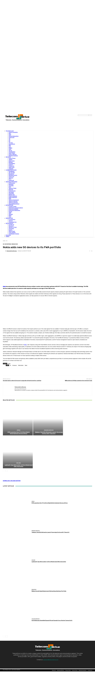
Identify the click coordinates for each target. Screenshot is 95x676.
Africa (18, 406)
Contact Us (90, 649)
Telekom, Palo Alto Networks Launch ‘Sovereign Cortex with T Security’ (48, 409)
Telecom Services (13, 202)
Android (11, 164)
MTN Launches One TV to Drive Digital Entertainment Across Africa (18, 409)
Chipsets (11, 168)
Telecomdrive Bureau (12, 250)
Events (10, 229)
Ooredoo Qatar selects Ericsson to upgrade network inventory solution (22, 353)
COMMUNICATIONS (11, 170)
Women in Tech (13, 227)
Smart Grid (11, 137)
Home (4, 240)
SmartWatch (12, 163)
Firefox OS (11, 166)
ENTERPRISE (9, 205)
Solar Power (12, 153)
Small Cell (11, 180)
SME (10, 213)
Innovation (14, 244)
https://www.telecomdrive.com (20, 361)
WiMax (10, 147)
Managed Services (49, 406)
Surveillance (12, 144)
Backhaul (11, 184)
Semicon (11, 177)
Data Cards (12, 160)
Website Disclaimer (82, 649)
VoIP (10, 149)
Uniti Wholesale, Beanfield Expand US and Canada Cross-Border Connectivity (52, 599)
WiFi (10, 145)
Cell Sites (11, 185)
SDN (10, 134)
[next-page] (6, 449)
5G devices (14, 338)
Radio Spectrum (13, 197)
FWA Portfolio (20, 338)
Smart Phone (12, 158)
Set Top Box (12, 172)
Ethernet (11, 189)
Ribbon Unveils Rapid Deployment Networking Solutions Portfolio (49, 570)
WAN (10, 215)
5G (9, 141)
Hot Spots (11, 192)
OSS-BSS (11, 193)
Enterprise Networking (14, 210)
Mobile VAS (12, 194)
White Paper (12, 231)
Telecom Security (13, 201)
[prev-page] (4, 449)
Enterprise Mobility (13, 209)
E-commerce (12, 219)
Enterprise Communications (16, 207)
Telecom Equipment (14, 200)
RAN (10, 198)
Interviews (11, 228)
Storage (11, 214)
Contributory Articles (14, 233)
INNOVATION (9, 218)
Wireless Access (13, 175)
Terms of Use (74, 649)
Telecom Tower (12, 188)
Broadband (11, 171)
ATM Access (12, 183)
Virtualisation (12, 151)
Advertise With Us (60, 649)
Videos (7, 236)
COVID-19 (11, 224)
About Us (54, 649)
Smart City (11, 176)
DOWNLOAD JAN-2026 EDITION (11, 459)
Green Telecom (12, 154)
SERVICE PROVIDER (11, 181)
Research (11, 226)
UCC (10, 216)
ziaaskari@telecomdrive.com (50, 638)
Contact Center (12, 206)
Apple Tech (11, 167)
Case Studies (12, 232)
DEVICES (8, 157)
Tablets (10, 159)
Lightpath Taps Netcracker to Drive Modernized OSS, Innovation (18, 444)
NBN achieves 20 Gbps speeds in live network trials (78, 353)
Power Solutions (13, 196)
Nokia (4, 286)
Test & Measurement (14, 203)
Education (8, 235)
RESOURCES (9, 223)
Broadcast (11, 174)
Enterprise (8, 244)
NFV (10, 133)
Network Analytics (13, 155)
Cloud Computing (13, 132)
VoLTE (10, 150)
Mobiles (11, 162)
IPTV (10, 179)
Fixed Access (12, 190)
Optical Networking (13, 136)
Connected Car (12, 222)
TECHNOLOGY (10, 131)
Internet (11, 220)
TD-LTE (11, 142)
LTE (10, 146)
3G (9, 138)
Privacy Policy (68, 649)
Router (10, 211)
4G (9, 140)
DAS (10, 187)
